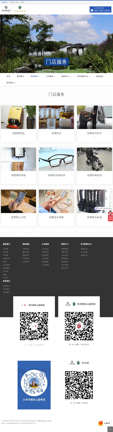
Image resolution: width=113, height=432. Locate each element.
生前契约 (26, 262)
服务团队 (45, 262)
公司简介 (45, 249)
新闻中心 (65, 244)
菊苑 (5, 262)
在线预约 (6, 292)
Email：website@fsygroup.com (11, 423)
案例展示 (26, 255)
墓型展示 (6, 244)
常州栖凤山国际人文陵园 (43, 421)
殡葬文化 (84, 255)
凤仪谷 (5, 252)
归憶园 (5, 255)
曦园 (5, 274)
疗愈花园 (6, 265)
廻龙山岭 (6, 258)
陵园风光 (6, 268)
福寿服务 (26, 244)
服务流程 (26, 252)
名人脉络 (84, 252)
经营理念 (45, 252)
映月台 (5, 278)
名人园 (5, 271)
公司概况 (45, 244)
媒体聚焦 (64, 262)
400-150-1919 (102, 10)
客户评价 (64, 268)
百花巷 (5, 249)
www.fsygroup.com (11, 421)
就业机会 (6, 286)
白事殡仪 (26, 249)
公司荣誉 (45, 258)
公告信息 (64, 255)
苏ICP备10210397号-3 (29, 423)
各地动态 (64, 258)
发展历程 (45, 255)
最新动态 (64, 252)
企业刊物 (64, 265)
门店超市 (26, 258)
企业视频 (45, 265)
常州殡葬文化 (86, 244)
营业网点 (6, 289)
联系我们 (6, 281)
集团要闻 (64, 249)
